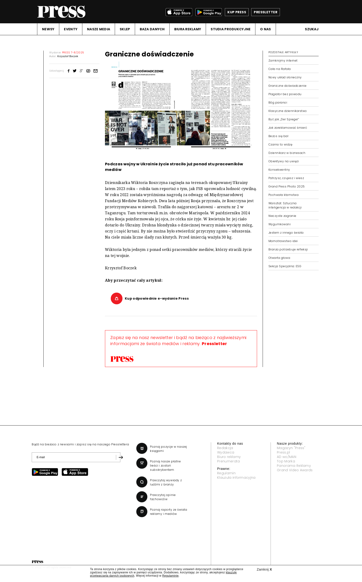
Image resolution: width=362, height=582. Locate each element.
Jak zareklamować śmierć (287, 128)
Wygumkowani (279, 224)
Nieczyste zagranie (282, 216)
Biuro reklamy (229, 456)
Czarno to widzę (280, 144)
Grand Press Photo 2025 (286, 186)
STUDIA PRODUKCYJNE (231, 29)
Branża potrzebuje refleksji (288, 249)
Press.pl (283, 452)
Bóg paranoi (277, 102)
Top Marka (286, 461)
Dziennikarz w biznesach (286, 153)
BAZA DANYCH (152, 29)
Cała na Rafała (279, 69)
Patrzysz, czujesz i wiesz (286, 178)
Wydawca (225, 452)
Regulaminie (170, 575)
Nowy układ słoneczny (285, 77)
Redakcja (225, 448)
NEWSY (48, 29)
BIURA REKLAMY (187, 29)
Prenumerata (228, 461)
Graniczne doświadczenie (287, 86)
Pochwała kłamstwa (283, 195)
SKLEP (125, 29)
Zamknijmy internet (283, 60)
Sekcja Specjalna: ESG (284, 266)
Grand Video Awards (295, 470)
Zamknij (264, 569)
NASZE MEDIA (98, 29)
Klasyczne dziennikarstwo (287, 111)
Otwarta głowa (279, 258)
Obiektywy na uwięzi (283, 161)
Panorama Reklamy (294, 465)
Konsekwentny (279, 170)
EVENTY (70, 29)
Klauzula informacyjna (236, 477)
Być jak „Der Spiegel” (283, 119)
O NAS (265, 29)
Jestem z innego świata (286, 233)
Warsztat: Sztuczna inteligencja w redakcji (285, 205)
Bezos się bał (278, 136)
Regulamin (226, 473)
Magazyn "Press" (291, 448)
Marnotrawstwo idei (283, 241)
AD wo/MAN (286, 456)
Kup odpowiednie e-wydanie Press (157, 298)
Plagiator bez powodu (285, 94)
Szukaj (312, 29)
